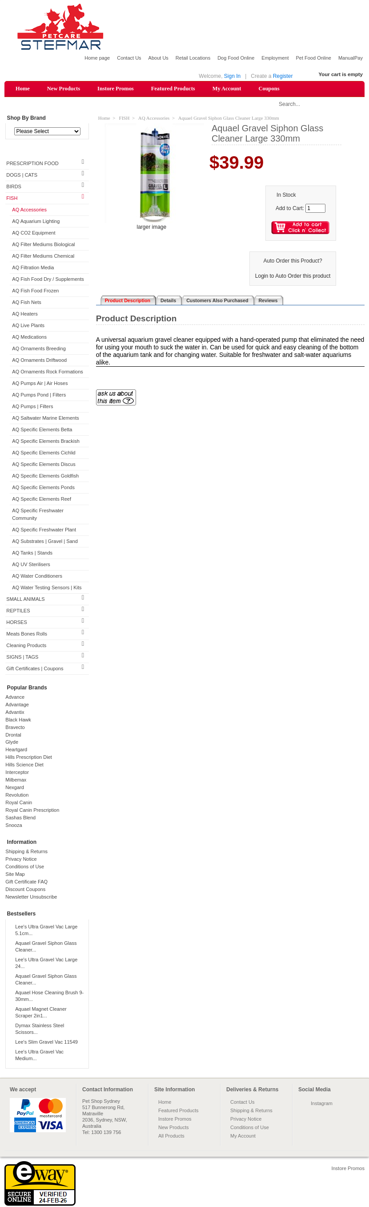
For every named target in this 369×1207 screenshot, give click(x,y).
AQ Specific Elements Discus (43, 464)
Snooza (13, 826)
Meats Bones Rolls (26, 634)
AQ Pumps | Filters (32, 406)
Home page (97, 58)
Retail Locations (193, 58)
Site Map (14, 875)
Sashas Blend (20, 818)
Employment (275, 58)
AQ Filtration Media (33, 268)
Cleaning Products (26, 645)
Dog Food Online (235, 58)
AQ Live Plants (28, 325)
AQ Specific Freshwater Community (38, 514)
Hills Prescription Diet (28, 758)
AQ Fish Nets (26, 302)
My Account (227, 88)
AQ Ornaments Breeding (38, 349)
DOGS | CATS (21, 175)
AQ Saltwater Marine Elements (45, 418)
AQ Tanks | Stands (32, 553)
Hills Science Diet (24, 765)
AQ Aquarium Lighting (36, 222)
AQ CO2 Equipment (33, 233)
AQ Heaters (24, 314)
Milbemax (15, 780)
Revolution (16, 795)
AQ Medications (29, 337)
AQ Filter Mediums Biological (43, 245)
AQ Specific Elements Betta (42, 430)
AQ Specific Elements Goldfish (45, 476)
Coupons (268, 88)
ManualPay (350, 58)
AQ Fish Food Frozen (35, 291)
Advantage (17, 705)
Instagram (322, 1103)
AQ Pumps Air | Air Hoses (40, 383)
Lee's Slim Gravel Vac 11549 (46, 1042)
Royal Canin (18, 803)
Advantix (14, 712)
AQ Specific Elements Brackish (46, 441)
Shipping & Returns (26, 852)
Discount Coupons (25, 890)
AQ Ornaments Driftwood (39, 360)
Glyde (11, 742)
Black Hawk (18, 720)
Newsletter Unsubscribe (31, 897)
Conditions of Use (24, 867)
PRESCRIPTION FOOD (32, 164)
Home (23, 88)
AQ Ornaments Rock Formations (47, 372)
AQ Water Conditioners (37, 576)
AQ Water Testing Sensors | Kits (46, 588)
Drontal (13, 735)
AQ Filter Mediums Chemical (43, 256)
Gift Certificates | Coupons (34, 669)
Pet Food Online (313, 58)
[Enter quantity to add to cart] (315, 208)
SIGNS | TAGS (22, 657)
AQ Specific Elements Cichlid (43, 453)
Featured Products (173, 88)
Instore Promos (115, 88)
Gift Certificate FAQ (26, 882)
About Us (158, 58)
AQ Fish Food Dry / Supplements (48, 280)
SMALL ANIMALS (25, 599)
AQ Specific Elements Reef (41, 499)
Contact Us (129, 58)
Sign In (232, 76)
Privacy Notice (20, 860)
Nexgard (14, 788)
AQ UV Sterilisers (31, 564)
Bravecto (14, 727)
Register (283, 76)
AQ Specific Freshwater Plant (44, 530)
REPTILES (18, 611)
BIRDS (13, 187)
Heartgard (16, 750)
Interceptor (17, 773)
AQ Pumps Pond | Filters (39, 395)
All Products (171, 1136)
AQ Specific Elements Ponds (43, 487)
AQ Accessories (29, 210)
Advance (14, 697)
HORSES (16, 622)
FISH (11, 199)
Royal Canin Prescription (32, 811)
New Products (63, 88)
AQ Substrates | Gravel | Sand (45, 541)
